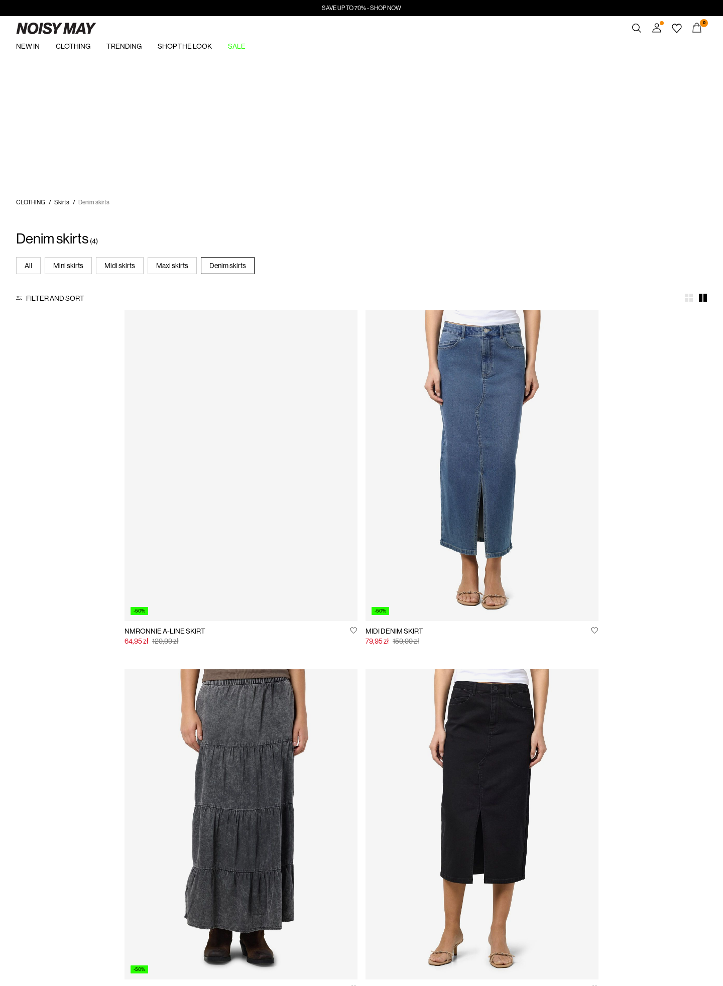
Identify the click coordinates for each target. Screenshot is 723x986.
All (28, 266)
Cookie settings (370, 838)
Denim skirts (227, 266)
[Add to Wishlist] (179, 542)
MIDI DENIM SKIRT (220, 543)
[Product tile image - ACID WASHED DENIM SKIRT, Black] (449, 421)
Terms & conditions (263, 852)
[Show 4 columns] (689, 298)
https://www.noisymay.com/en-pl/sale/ (66, 64)
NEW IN (28, 46)
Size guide (252, 810)
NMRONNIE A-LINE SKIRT (56, 543)
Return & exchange (262, 838)
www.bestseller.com (375, 892)
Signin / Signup (147, 796)
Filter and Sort (55, 298)
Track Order (143, 810)
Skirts (61, 202)
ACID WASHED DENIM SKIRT (411, 543)
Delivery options (259, 824)
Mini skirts (68, 266)
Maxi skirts (172, 266)
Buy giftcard (477, 796)
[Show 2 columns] (703, 298)
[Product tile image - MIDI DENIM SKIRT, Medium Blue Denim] (274, 421)
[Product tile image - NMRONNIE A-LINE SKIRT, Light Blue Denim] (99, 421)
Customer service (261, 796)
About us (27, 796)
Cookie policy (367, 824)
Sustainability (33, 810)
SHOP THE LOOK (185, 46)
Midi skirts (119, 266)
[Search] (637, 28)
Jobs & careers (369, 810)
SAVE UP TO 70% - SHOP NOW (361, 8)
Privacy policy (367, 796)
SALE (237, 46)
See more (500, 675)
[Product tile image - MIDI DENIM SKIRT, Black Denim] (623, 421)
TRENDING (124, 46)
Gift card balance (483, 810)
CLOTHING (73, 46)
